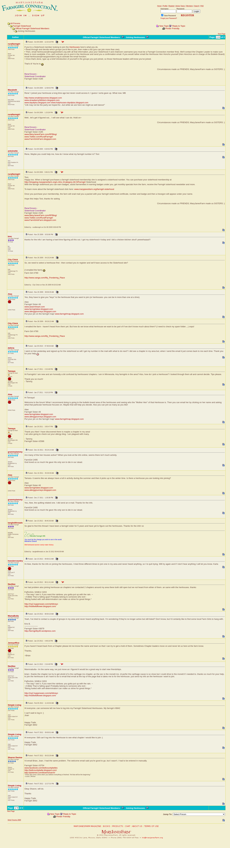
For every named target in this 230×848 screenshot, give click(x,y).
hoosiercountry (15, 561)
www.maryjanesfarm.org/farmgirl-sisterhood (94, 189)
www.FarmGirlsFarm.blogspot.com (40, 139)
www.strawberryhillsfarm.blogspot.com (42, 100)
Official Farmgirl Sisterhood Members (32, 28)
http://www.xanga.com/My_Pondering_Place (44, 277)
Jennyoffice (13, 643)
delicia (11, 348)
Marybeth (12, 90)
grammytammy (15, 452)
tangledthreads (15, 523)
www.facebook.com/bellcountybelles (41, 768)
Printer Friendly (172, 28)
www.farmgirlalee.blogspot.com (38, 309)
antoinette (13, 151)
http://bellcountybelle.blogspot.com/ (40, 770)
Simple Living (14, 705)
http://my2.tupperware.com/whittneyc (41, 604)
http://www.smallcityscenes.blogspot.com (43, 98)
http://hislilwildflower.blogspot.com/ (40, 606)
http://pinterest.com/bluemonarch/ (39, 772)
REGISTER (187, 15)
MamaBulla (13, 616)
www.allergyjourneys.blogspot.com (40, 311)
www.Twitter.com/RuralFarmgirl (38, 136)
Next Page (221, 34)
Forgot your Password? (169, 18)
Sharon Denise (15, 757)
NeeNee (11, 584)
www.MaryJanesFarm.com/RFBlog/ (40, 134)
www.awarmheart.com (34, 307)
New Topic (164, 26)
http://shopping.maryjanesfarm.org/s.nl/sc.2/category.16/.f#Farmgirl (55, 182)
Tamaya (11, 371)
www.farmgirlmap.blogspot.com (69, 314)
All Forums (15, 23)
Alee (10, 294)
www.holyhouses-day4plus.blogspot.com (69, 102)
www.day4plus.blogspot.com (37, 102)
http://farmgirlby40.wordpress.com (40, 631)
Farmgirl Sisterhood (22, 26)
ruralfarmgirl (14, 44)
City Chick (13, 259)
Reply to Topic (178, 26)
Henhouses (74, 47)
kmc (10, 236)
